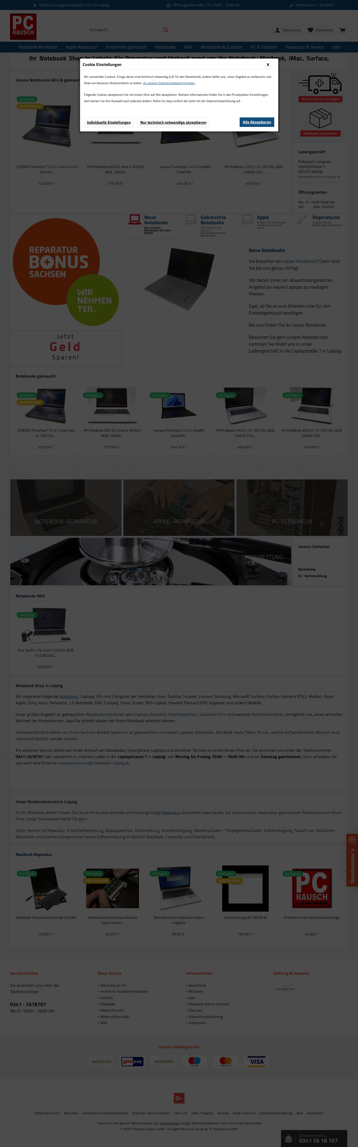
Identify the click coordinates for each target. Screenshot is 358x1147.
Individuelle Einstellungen (109, 122)
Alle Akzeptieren (257, 122)
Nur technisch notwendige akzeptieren (173, 122)
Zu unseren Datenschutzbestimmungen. (169, 82)
